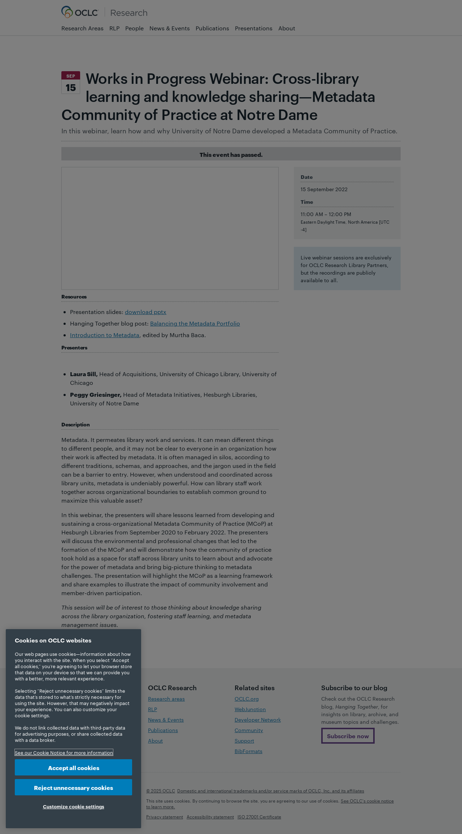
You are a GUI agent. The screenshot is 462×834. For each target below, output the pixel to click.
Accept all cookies (73, 767)
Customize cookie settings (73, 806)
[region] (73, 728)
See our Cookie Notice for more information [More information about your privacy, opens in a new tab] (64, 752)
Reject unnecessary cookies (73, 787)
